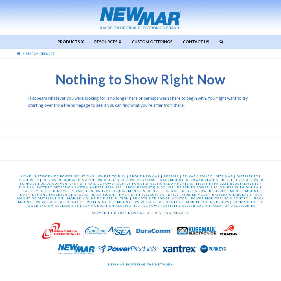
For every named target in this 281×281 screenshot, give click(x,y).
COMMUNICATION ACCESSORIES (111, 205)
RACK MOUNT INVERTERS (115, 194)
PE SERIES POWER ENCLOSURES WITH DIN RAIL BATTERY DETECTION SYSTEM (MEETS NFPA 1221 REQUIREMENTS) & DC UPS (142, 189)
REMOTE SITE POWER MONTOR (160, 198)
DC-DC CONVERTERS (58, 183)
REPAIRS (171, 176)
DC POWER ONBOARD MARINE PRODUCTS (80, 180)
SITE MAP (224, 176)
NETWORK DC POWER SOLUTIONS (64, 176)
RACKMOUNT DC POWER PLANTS (189, 180)
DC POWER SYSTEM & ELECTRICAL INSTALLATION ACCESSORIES (199, 205)
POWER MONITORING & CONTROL (221, 198)
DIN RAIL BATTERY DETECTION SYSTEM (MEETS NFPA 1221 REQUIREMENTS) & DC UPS (96, 187)
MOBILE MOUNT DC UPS (207, 202)
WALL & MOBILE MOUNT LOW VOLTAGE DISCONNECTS (135, 202)
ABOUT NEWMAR (144, 176)
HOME (25, 176)
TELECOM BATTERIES (160, 194)
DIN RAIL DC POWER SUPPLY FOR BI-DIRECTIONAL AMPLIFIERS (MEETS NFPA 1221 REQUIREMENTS (169, 183)
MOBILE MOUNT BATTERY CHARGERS (215, 194)
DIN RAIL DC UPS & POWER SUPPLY (194, 191)
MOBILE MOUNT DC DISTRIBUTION (98, 198)
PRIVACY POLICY (197, 176)
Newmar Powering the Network (140, 264)
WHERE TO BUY (112, 176)
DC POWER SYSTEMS (138, 180)
